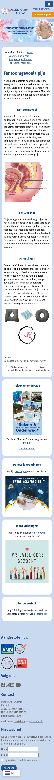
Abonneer (9, 768)
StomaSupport (43, 14)
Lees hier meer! (27, 448)
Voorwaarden (34, 760)
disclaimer (19, 721)
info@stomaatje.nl (11, 715)
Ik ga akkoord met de (21, 760)
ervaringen (21, 471)
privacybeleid (36, 721)
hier (17, 282)
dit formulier (40, 614)
